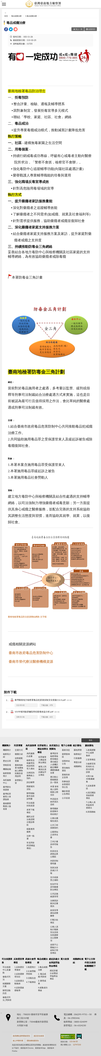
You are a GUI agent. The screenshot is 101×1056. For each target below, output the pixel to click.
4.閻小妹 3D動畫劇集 (90, 779)
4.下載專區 (31, 982)
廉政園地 (89, 745)
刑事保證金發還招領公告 (66, 784)
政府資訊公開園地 (54, 747)
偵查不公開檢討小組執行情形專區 (54, 948)
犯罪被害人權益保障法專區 (42, 749)
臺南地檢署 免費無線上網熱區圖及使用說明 (19, 770)
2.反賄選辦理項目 (19, 975)
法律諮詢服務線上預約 (30, 775)
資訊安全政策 (39, 1036)
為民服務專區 (31, 747)
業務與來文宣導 (66, 776)
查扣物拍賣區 (66, 769)
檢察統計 (78, 754)
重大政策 (65, 959)
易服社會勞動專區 (30, 961)
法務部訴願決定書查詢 (54, 903)
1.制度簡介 (31, 967)
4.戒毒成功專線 (42, 989)
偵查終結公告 (66, 762)
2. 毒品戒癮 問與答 (42, 975)
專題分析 (78, 762)
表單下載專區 (30, 811)
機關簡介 (6, 745)
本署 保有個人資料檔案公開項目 (54, 790)
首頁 (6, 16)
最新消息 (66, 750)
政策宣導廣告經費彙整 (54, 913)
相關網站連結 (78, 961)
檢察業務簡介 (7, 774)
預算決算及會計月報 (54, 870)
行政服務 (78, 758)
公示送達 (66, 798)
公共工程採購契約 (54, 826)
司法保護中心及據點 (7, 970)
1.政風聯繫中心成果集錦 (90, 753)
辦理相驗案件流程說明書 (30, 796)
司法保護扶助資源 (30, 804)
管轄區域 (7, 765)
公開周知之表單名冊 (54, 835)
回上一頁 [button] (78, 29)
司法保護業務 (7, 961)
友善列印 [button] (91, 29)
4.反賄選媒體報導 (19, 989)
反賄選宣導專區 (19, 961)
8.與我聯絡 (90, 812)
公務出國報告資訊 (54, 819)
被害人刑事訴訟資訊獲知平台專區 (42, 770)
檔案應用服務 (30, 830)
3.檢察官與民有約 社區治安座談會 (90, 767)
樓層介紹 (19, 754)
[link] (6, 29)
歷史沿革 (7, 761)
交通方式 (19, 750)
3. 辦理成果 (42, 982)
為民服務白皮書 (30, 754)
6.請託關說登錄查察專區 (90, 795)
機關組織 (7, 769)
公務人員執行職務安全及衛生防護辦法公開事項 (54, 933)
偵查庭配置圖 (19, 759)
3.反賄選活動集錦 (19, 982)
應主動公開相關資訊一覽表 (54, 780)
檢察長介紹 (7, 755)
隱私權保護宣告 (33, 1041)
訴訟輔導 (30, 782)
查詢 (97, 4)
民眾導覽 (18, 745)
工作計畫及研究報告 (54, 844)
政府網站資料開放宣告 (21, 1036)
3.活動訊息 (31, 978)
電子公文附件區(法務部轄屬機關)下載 (90, 964)
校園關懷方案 (7, 984)
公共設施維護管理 (54, 895)
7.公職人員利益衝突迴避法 (90, 805)
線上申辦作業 (18, 1041)
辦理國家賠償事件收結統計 (54, 811)
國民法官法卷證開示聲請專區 (30, 820)
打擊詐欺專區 (54, 921)
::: (1, 1)
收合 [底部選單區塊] (90, 740)
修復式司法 (7, 978)
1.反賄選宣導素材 (19, 968)
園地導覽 (78, 750)
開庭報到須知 (30, 787)
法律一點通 (30, 837)
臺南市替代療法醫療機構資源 (31, 662)
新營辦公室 (19, 781)
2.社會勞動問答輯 (31, 972)
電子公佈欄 (66, 745)
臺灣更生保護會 (7, 788)
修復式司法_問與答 (7, 998)
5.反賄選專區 (90, 787)
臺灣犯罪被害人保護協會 (7, 796)
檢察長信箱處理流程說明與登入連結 (30, 764)
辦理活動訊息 (7, 991)
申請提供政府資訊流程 (54, 802)
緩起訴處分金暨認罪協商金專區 (54, 974)
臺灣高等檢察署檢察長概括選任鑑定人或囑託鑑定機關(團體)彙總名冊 (54, 763)
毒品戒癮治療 (16, 16)
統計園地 (77, 745)
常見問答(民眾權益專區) (31, 845)
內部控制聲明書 (54, 862)
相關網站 (78, 766)
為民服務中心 (7, 781)
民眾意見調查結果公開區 (54, 854)
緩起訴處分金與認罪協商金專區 (54, 962)
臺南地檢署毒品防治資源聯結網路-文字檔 (27, 616)
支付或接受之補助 (54, 878)
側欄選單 (4, 4)
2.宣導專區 (90, 759)
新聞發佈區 (66, 755)
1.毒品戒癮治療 (31, 16)
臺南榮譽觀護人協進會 (7, 806)
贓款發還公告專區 (66, 792)
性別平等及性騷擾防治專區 (54, 887)
